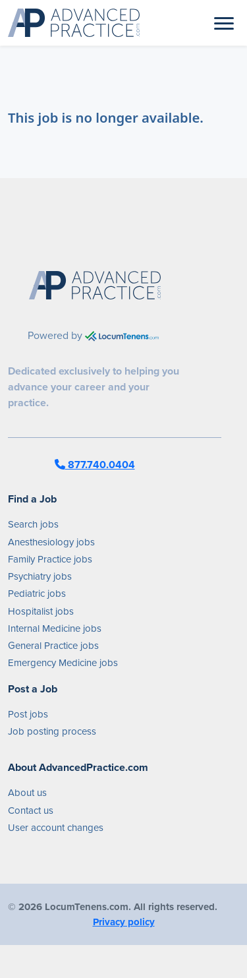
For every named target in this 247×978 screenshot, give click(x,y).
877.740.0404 (95, 464)
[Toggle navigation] (224, 22)
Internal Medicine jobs (54, 628)
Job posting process (52, 731)
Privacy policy (124, 922)
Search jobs (33, 524)
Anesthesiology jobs (51, 542)
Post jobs (28, 714)
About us (27, 792)
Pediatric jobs (37, 593)
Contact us (30, 810)
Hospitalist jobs (41, 611)
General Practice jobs (53, 645)
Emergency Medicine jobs (63, 663)
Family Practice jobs (50, 559)
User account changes (55, 827)
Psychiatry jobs (40, 576)
